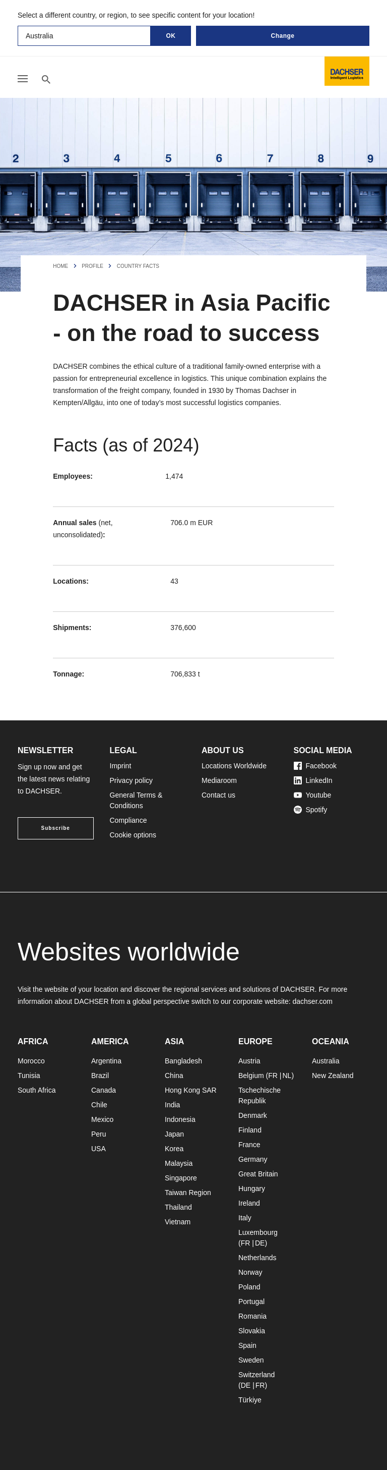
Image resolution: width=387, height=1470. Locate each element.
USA (98, 1149)
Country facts (138, 266)
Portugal (251, 1301)
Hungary (251, 1188)
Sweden (251, 1360)
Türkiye (250, 1400)
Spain (247, 1345)
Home (60, 266)
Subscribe (55, 828)
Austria (249, 1061)
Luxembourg (258, 1232)
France (249, 1145)
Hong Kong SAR (191, 1090)
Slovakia (251, 1331)
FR (273, 1075)
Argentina (106, 1061)
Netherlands (257, 1258)
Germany (253, 1159)
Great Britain (258, 1174)
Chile (99, 1105)
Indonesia (180, 1119)
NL (286, 1075)
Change (282, 35)
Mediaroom (219, 780)
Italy (244, 1218)
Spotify (311, 810)
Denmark (252, 1115)
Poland (249, 1287)
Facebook (315, 766)
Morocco (31, 1061)
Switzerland (256, 1375)
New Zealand (333, 1075)
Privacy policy (131, 780)
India (172, 1105)
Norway (250, 1272)
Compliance (128, 820)
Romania (252, 1316)
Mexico (102, 1119)
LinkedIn (313, 780)
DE (260, 1243)
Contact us (218, 795)
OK (171, 35)
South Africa (37, 1090)
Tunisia (29, 1075)
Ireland (249, 1203)
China (174, 1075)
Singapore (181, 1178)
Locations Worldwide (234, 766)
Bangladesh (183, 1061)
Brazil (100, 1075)
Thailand (178, 1207)
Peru (98, 1134)
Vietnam (177, 1222)
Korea (174, 1149)
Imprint (121, 766)
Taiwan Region (188, 1193)
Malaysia (178, 1163)
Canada (103, 1090)
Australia (325, 1061)
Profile (92, 266)
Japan (174, 1134)
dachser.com (312, 1001)
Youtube (313, 795)
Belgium (251, 1075)
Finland (250, 1130)
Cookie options (133, 835)
